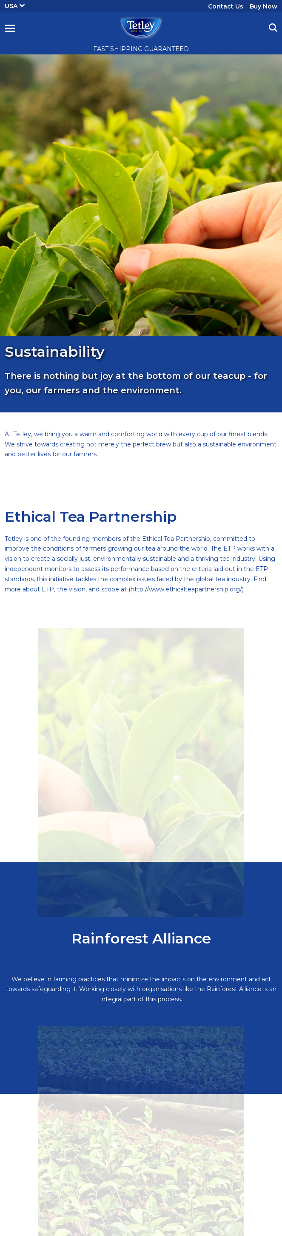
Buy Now (263, 6)
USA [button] (15, 6)
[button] (10, 28)
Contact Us (225, 6)
